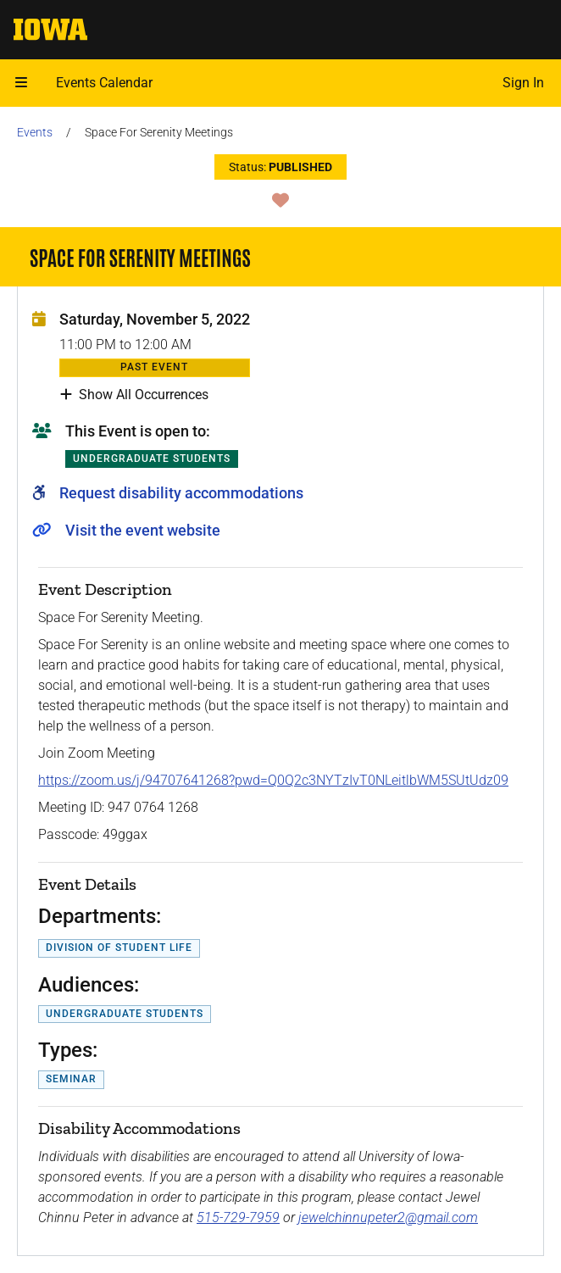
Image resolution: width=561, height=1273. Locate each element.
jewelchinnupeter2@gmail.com (388, 1217)
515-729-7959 (238, 1217)
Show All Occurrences (134, 395)
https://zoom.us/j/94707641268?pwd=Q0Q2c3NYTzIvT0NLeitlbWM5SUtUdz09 (273, 780)
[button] (21, 83)
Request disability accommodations (181, 493)
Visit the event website (142, 530)
